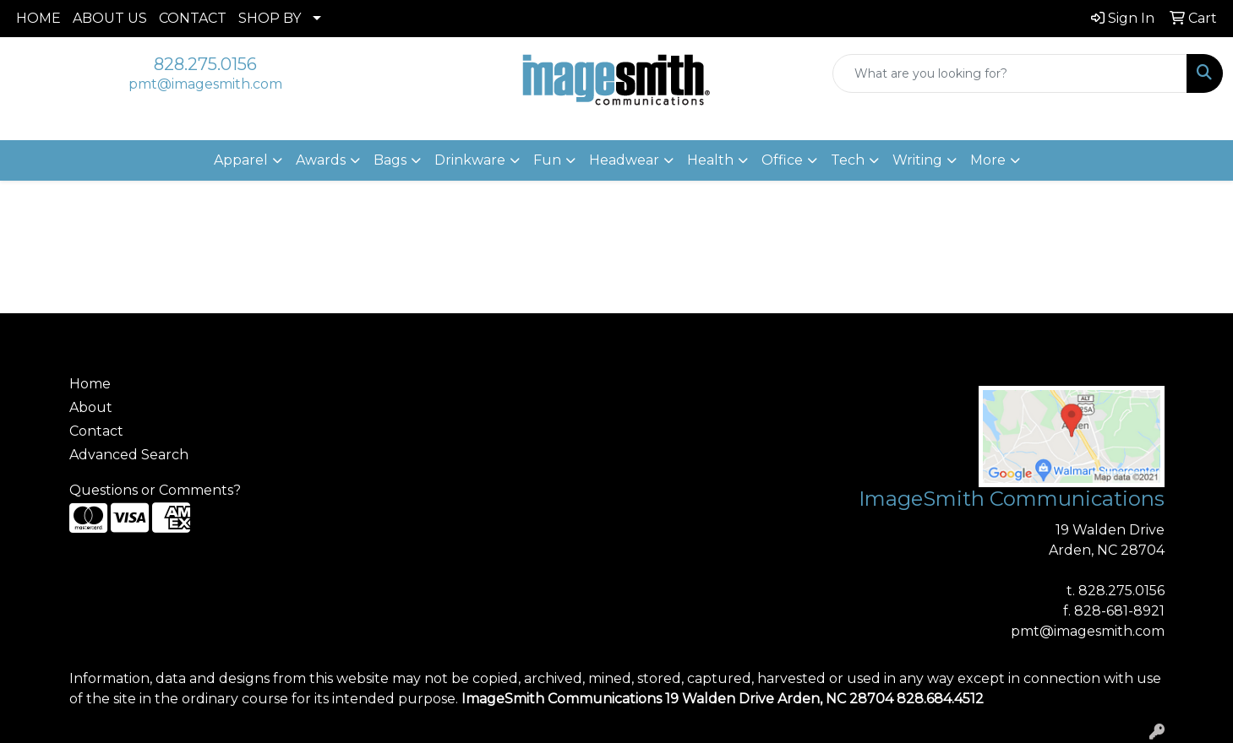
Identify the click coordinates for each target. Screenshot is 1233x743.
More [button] (988, 160)
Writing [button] (917, 160)
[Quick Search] (1009, 73)
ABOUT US (110, 18)
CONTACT (192, 18)
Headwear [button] (624, 160)
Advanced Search (128, 455)
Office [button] (782, 160)
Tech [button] (848, 160)
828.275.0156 (205, 64)
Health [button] (710, 160)
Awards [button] (321, 160)
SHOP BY (269, 18)
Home (90, 384)
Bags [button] (390, 160)
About (90, 407)
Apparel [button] (241, 160)
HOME (38, 18)
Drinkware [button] (469, 160)
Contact (96, 431)
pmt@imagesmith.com (205, 84)
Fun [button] (547, 160)
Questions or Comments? (155, 490)
